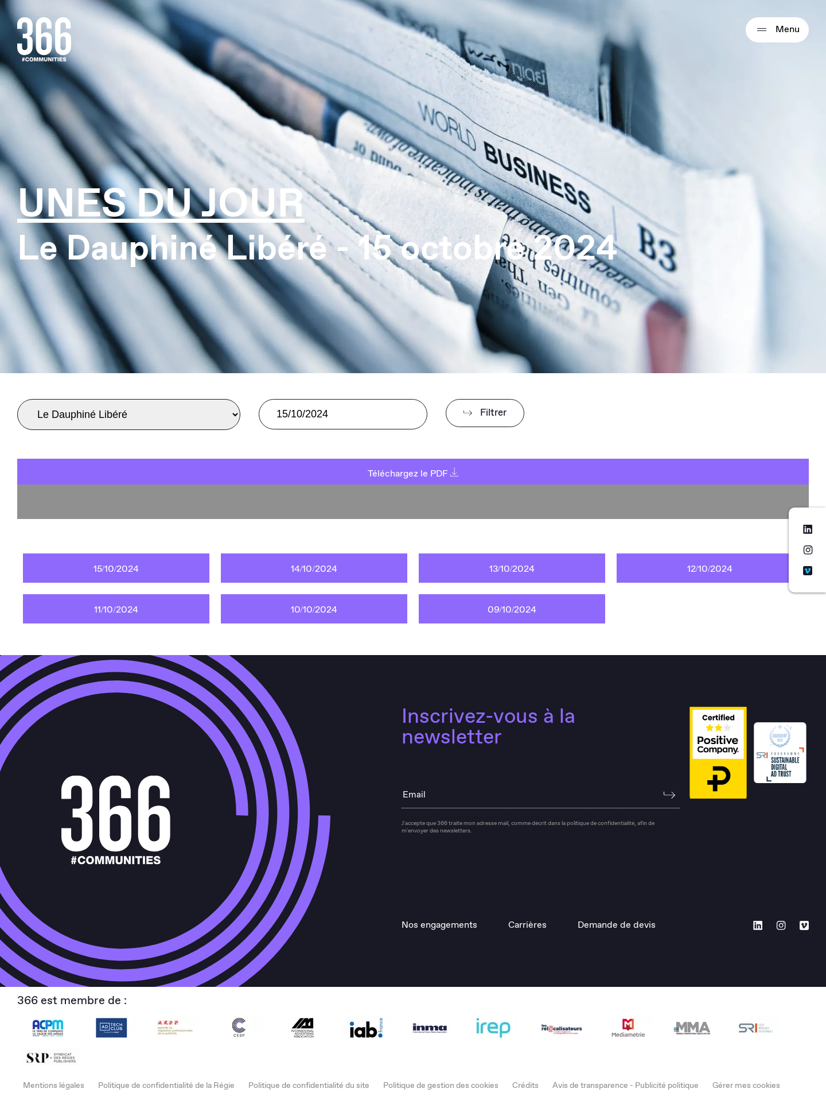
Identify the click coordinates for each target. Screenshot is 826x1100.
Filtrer (484, 413)
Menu (777, 30)
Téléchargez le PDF (413, 474)
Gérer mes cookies (746, 1085)
